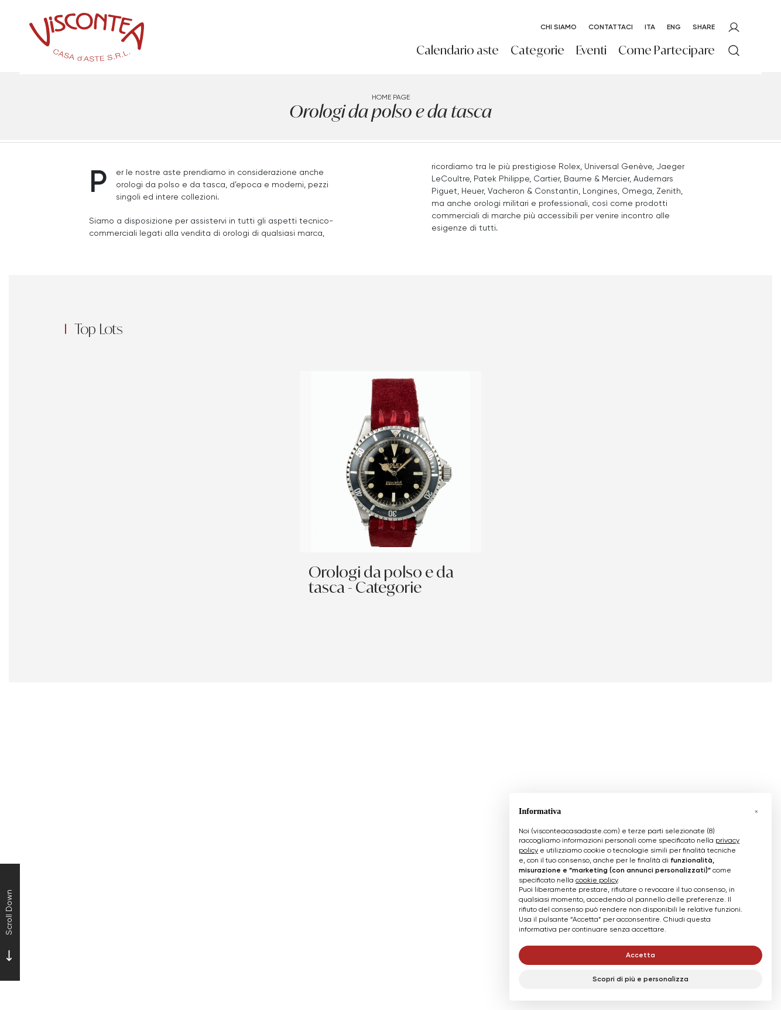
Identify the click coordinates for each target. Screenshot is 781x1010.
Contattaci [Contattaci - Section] (610, 26)
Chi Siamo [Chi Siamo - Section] (558, 26)
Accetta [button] (640, 954)
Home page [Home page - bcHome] (391, 96)
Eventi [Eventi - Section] (591, 50)
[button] (756, 811)
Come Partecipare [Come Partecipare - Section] (666, 50)
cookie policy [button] (597, 879)
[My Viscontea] (734, 27)
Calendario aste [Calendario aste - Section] (457, 50)
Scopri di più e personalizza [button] (640, 978)
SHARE (704, 26)
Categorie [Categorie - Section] (537, 50)
